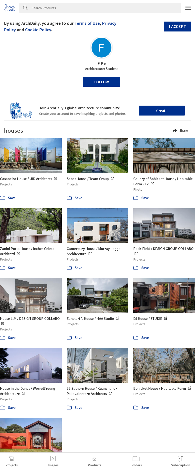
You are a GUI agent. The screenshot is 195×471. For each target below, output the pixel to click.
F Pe (102, 63)
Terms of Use (87, 23)
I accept (177, 26)
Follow (101, 81)
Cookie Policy (38, 29)
